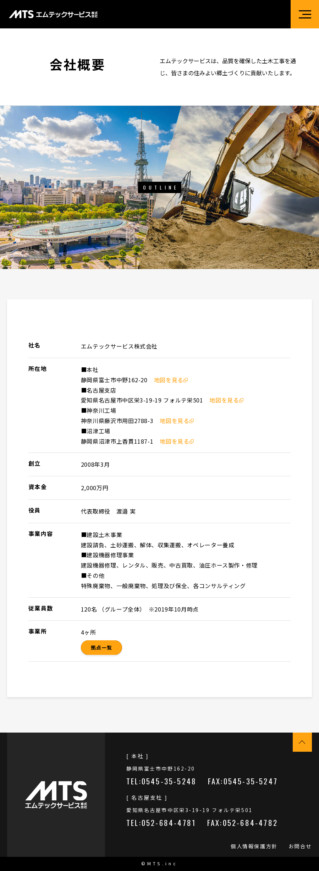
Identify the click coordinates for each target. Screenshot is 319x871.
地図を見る (171, 380)
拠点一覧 (101, 647)
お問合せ (300, 846)
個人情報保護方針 (254, 846)
